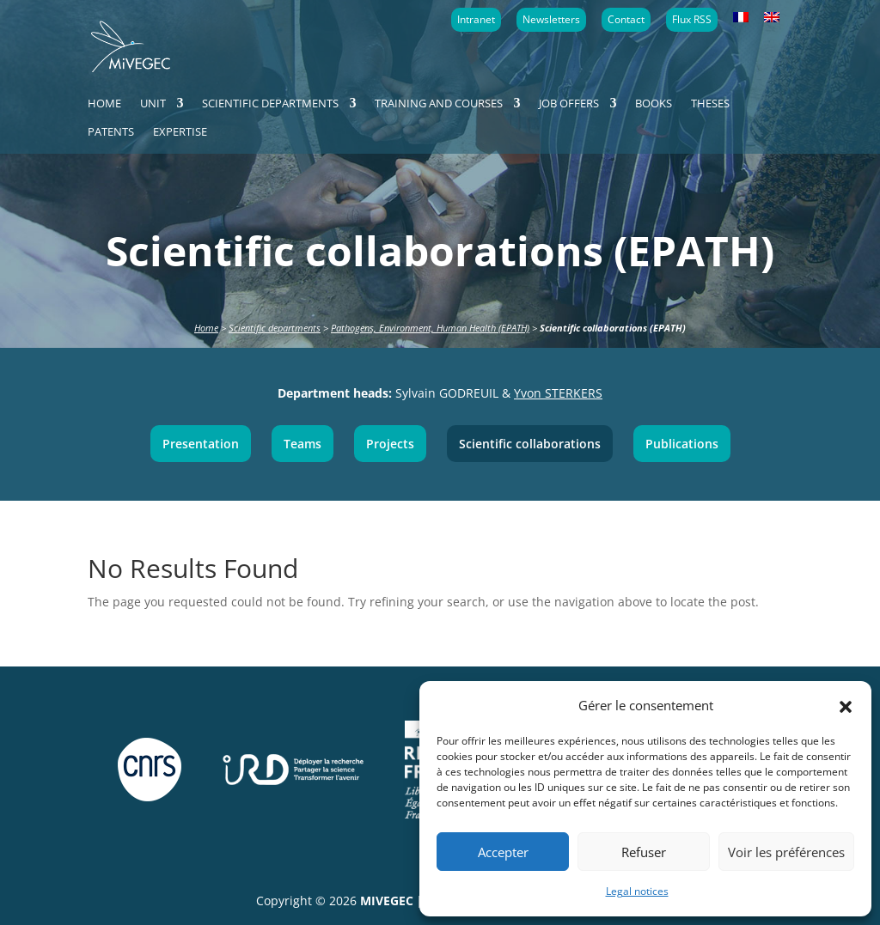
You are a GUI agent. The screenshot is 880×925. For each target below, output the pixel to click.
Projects (390, 443)
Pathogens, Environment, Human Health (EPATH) (430, 327)
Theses (710, 104)
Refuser (643, 852)
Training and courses (439, 104)
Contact (626, 19)
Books (653, 104)
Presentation (200, 443)
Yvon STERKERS (558, 393)
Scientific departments (270, 104)
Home (104, 104)
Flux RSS (692, 19)
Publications (681, 443)
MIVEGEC (386, 900)
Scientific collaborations (530, 443)
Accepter (503, 852)
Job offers (569, 104)
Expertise (180, 132)
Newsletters (551, 19)
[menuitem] (741, 18)
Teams (302, 443)
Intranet (476, 19)
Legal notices (637, 891)
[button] (845, 705)
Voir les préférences (786, 852)
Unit (153, 104)
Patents (111, 132)
